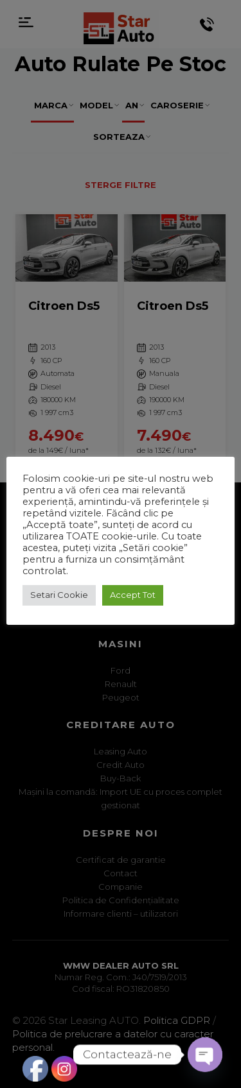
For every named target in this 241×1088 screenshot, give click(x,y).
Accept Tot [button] (133, 595)
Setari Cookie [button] (59, 595)
